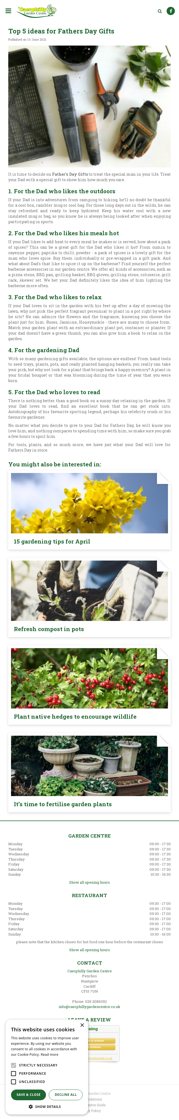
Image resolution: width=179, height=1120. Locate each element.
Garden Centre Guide (89, 1105)
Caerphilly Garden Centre (89, 970)
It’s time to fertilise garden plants (63, 804)
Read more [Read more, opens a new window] (49, 1054)
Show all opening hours (89, 882)
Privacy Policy (89, 1110)
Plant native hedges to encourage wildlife (75, 716)
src (159, 11)
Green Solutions (89, 1099)
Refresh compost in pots (49, 629)
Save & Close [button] (28, 1094)
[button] (47, 1106)
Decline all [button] (66, 1094)
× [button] (82, 1025)
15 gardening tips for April (52, 541)
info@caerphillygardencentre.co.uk (89, 1006)
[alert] (47, 1067)
